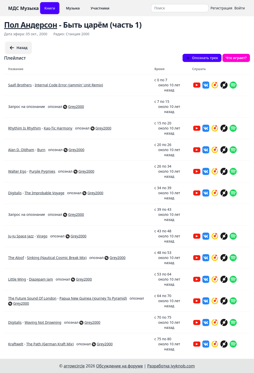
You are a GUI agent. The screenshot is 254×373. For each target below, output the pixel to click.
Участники (100, 8)
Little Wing (17, 279)
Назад (18, 47)
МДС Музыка (23, 8)
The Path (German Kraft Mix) (49, 344)
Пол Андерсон (30, 25)
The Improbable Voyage (44, 192)
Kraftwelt (15, 344)
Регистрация (221, 8)
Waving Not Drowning (43, 322)
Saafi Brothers (20, 85)
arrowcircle (74, 366)
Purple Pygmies (42, 171)
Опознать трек (202, 57)
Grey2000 (76, 106)
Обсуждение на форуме (119, 366)
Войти (239, 8)
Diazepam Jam (41, 279)
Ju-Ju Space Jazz (21, 236)
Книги (49, 8)
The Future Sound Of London (32, 298)
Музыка (73, 8)
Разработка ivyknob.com (171, 366)
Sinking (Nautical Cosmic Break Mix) (56, 257)
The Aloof (16, 257)
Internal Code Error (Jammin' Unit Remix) (69, 85)
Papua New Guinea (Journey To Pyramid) (93, 298)
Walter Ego (17, 171)
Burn (41, 149)
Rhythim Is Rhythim (24, 128)
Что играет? (236, 57)
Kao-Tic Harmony (58, 128)
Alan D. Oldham (21, 149)
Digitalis (15, 192)
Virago (42, 236)
